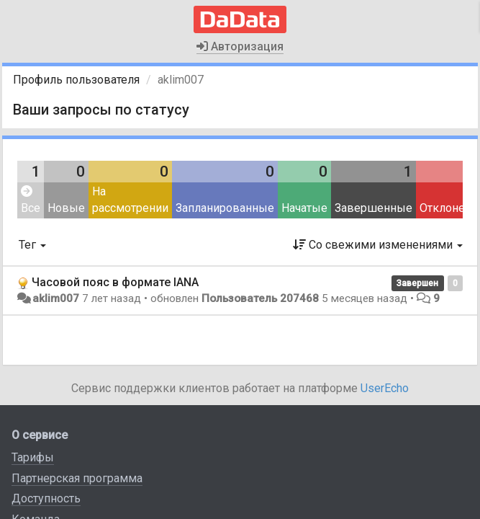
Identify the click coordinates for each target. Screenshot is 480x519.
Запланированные (225, 208)
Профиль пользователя (76, 79)
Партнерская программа (77, 478)
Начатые (304, 208)
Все (30, 200)
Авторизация (240, 46)
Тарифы (33, 457)
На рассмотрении (130, 200)
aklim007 (55, 298)
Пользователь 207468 (260, 298)
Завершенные (373, 208)
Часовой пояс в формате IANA (115, 282)
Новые (66, 208)
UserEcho (385, 388)
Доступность (46, 498)
